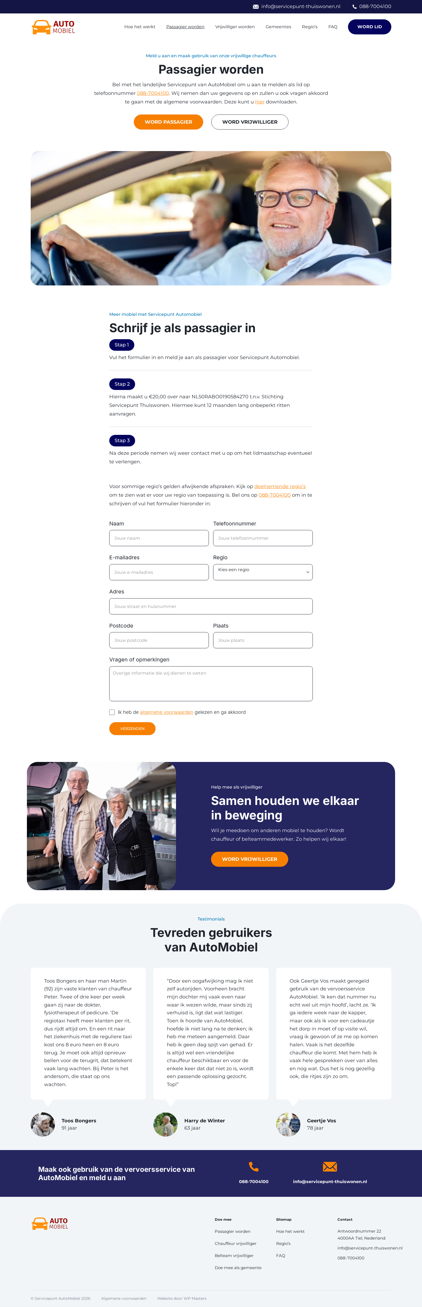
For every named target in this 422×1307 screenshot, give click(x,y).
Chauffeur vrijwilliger (235, 1243)
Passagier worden (185, 26)
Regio (220, 557)
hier (260, 102)
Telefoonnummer (234, 523)
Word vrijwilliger (249, 859)
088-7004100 (375, 6)
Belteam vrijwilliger (234, 1255)
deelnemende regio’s (280, 486)
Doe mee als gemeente (238, 1267)
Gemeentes (278, 26)
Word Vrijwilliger (249, 122)
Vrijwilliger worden (235, 26)
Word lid (369, 26)
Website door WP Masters (181, 1298)
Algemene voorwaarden (123, 1298)
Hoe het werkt (140, 26)
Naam (116, 523)
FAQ (332, 26)
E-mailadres (124, 557)
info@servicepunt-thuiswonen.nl (300, 6)
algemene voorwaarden (167, 712)
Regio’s (310, 26)
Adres (116, 591)
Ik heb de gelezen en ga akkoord (182, 712)
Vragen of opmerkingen (139, 659)
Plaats (220, 625)
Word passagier (168, 122)
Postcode (121, 625)
